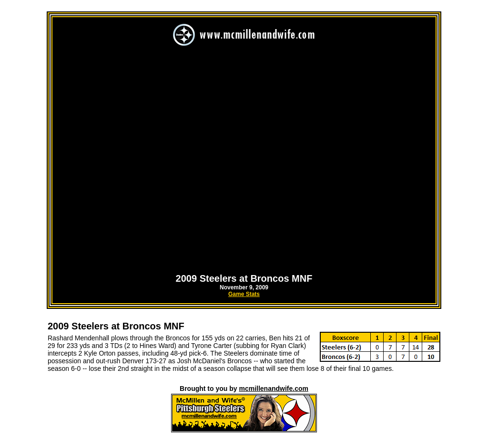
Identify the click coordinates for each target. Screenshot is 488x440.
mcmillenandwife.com (273, 388)
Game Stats (244, 294)
